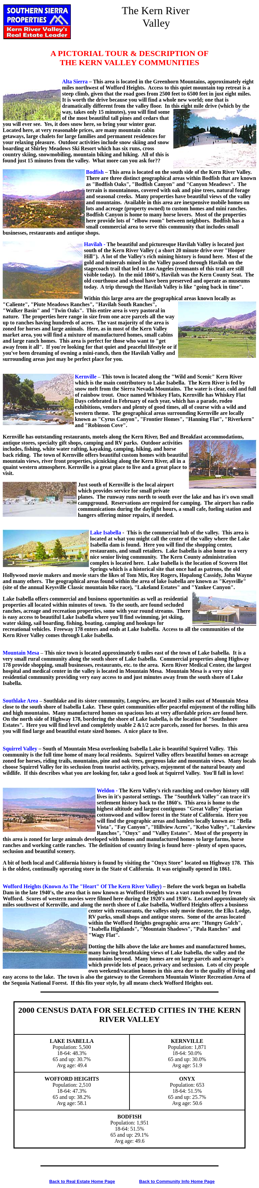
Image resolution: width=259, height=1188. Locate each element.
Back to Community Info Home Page (177, 1181)
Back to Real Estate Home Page (82, 1181)
